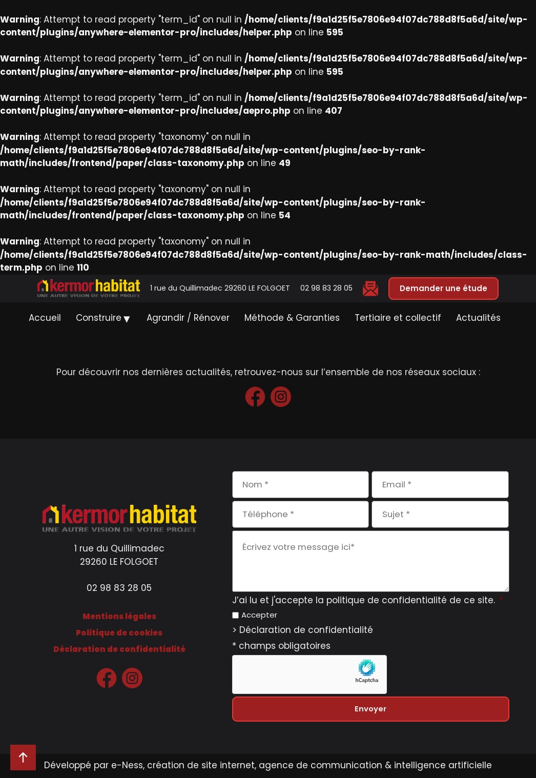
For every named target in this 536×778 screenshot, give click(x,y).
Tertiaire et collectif (398, 318)
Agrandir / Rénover (188, 318)
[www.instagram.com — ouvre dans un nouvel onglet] (281, 396)
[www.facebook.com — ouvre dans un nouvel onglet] (255, 396)
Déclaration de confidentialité (119, 649)
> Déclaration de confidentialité (302, 631)
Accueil (45, 318)
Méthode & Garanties (292, 318)
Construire (98, 318)
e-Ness (127, 766)
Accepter (259, 615)
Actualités (478, 318)
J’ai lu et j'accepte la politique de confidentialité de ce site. (367, 600)
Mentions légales (119, 616)
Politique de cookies (119, 632)
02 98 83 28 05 (326, 288)
